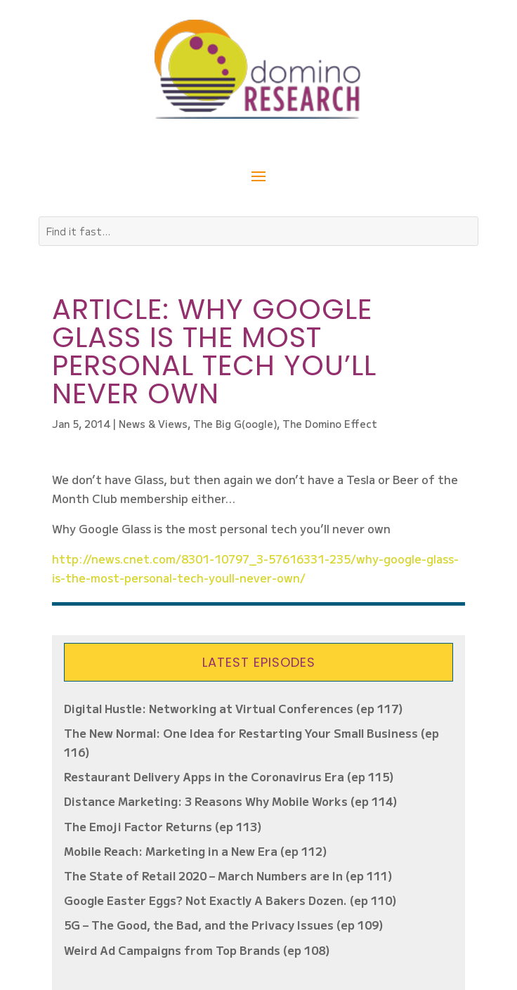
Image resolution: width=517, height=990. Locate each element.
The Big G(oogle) (235, 424)
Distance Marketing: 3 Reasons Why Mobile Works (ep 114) (231, 801)
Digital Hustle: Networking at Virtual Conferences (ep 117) (233, 708)
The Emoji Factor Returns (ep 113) (163, 826)
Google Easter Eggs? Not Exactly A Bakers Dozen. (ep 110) (230, 900)
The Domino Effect (329, 424)
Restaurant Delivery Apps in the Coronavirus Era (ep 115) (229, 776)
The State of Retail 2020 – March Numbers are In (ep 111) (228, 875)
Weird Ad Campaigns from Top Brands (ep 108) (197, 950)
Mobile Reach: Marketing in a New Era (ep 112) (195, 850)
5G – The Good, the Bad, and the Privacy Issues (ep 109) (224, 924)
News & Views (153, 424)
